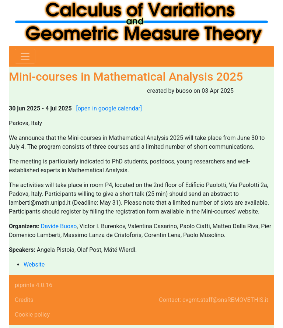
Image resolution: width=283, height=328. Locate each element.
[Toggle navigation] (25, 56)
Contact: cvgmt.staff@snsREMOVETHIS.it (213, 299)
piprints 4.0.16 (33, 285)
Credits (24, 299)
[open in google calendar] (109, 108)
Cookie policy (32, 314)
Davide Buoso (59, 226)
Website (34, 264)
